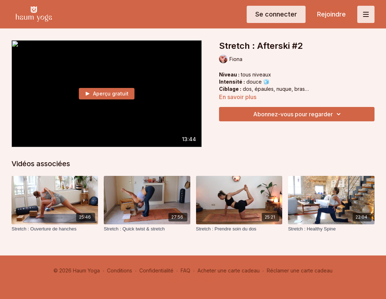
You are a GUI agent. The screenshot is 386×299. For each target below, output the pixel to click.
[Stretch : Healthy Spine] (331, 229)
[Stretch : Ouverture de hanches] (54, 229)
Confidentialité (156, 270)
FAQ (185, 270)
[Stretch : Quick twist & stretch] (147, 229)
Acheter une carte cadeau (228, 270)
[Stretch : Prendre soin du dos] (239, 229)
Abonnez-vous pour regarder (298, 114)
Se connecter (276, 14)
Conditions (119, 270)
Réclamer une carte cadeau (299, 270)
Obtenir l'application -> (196, 281)
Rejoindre (331, 14)
